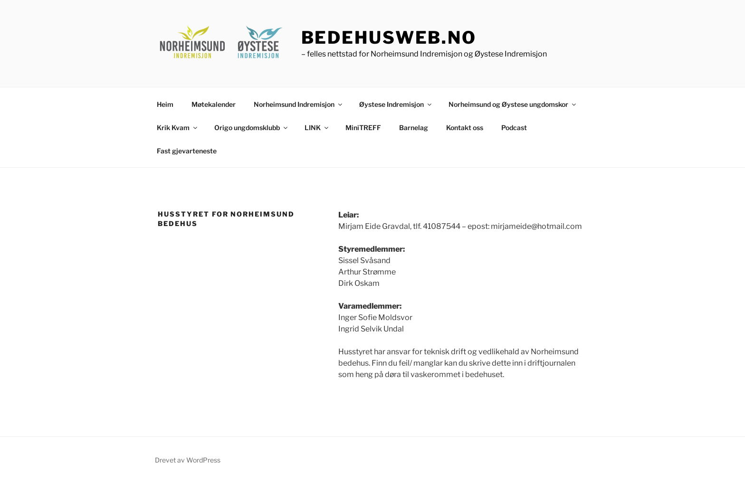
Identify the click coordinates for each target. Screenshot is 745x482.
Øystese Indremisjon (396, 104)
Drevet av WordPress (187, 460)
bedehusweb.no (389, 37)
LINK (317, 127)
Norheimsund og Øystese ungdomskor (513, 104)
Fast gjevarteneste (187, 151)
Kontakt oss (464, 127)
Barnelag (413, 127)
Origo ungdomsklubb (251, 127)
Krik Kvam (178, 127)
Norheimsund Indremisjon (299, 104)
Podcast (514, 127)
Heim (165, 104)
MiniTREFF (363, 127)
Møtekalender (213, 104)
